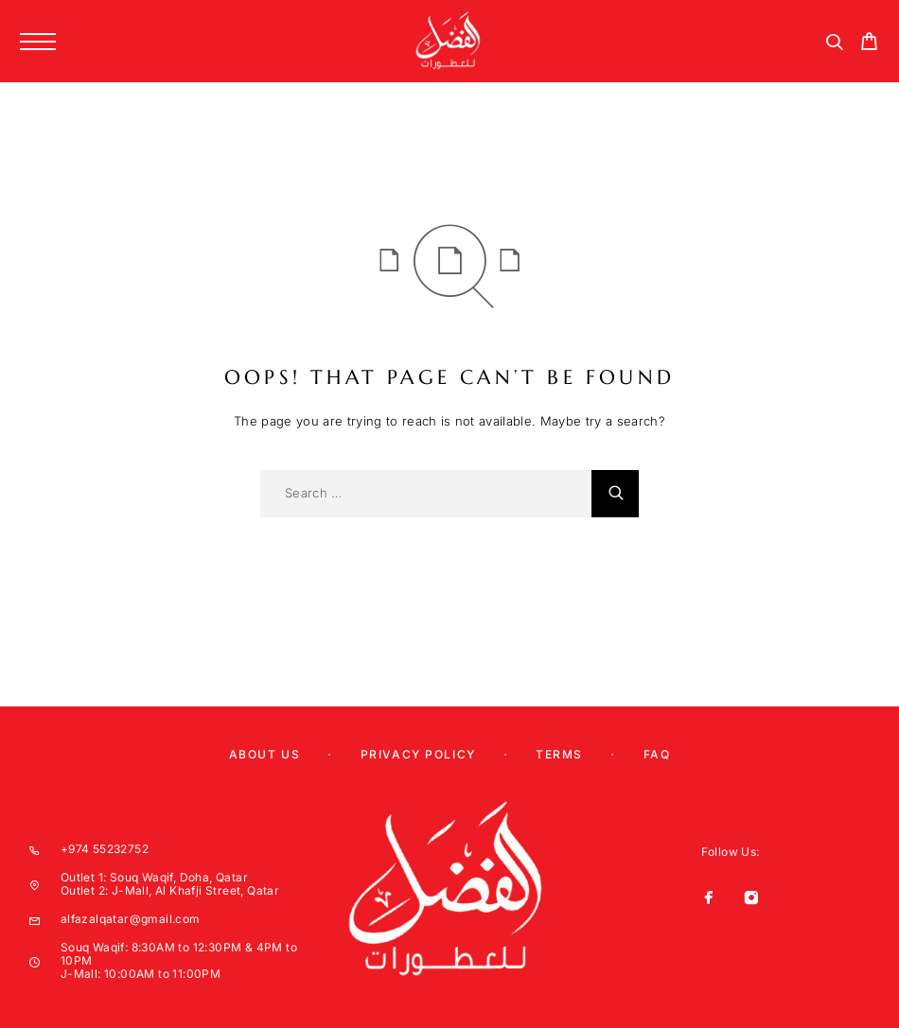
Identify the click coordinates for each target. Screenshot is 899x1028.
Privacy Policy (418, 754)
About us (264, 754)
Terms (559, 754)
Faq (657, 754)
